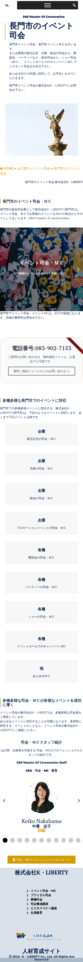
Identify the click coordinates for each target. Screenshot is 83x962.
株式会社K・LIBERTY (41, 872)
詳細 (41, 830)
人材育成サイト (41, 950)
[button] (4, 269)
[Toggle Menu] (47, 5)
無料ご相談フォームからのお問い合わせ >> (42, 371)
